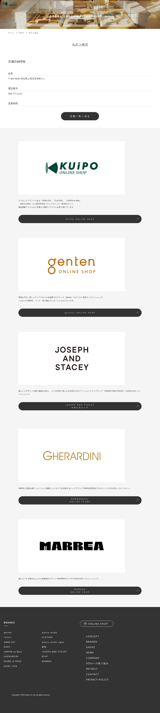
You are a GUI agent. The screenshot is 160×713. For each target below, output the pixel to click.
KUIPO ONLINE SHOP (102, 219)
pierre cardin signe (53, 642)
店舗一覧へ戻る (80, 116)
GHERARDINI (11, 656)
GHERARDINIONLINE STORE (104, 500)
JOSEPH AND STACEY (54, 651)
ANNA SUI (9, 642)
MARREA (47, 661)
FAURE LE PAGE (13, 661)
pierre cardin (49, 632)
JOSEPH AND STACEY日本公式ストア (101, 406)
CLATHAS (47, 637)
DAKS (7, 647)
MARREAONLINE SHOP (104, 590)
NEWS (90, 652)
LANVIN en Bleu (13, 651)
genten (8, 632)
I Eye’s (7, 637)
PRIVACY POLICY (97, 679)
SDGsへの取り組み (97, 663)
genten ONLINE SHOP (102, 313)
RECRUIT (92, 668)
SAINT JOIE (10, 666)
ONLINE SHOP (96, 623)
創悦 (44, 647)
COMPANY (93, 658)
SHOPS (90, 647)
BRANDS (9, 622)
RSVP (45, 656)
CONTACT (92, 674)
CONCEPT (92, 636)
